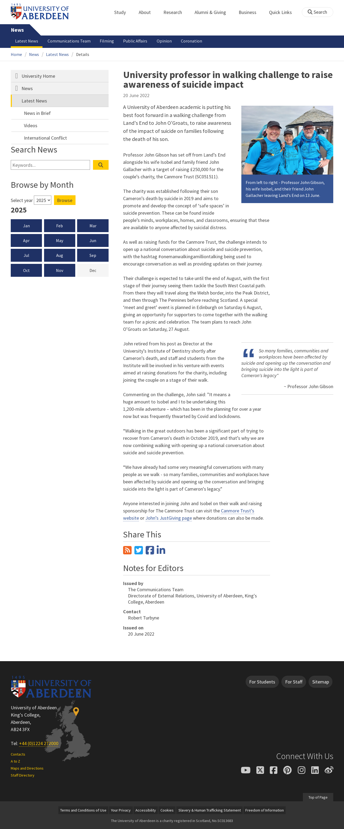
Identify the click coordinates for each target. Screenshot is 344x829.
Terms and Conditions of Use (83, 810)
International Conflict (45, 138)
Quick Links (283, 12)
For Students (262, 682)
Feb (59, 225)
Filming (107, 41)
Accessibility (145, 810)
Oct (26, 270)
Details (82, 54)
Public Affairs (135, 41)
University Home (38, 76)
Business (250, 12)
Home (16, 54)
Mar (92, 225)
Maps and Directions (27, 768)
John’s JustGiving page (168, 518)
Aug (59, 255)
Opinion (164, 41)
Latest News (26, 41)
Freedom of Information (264, 810)
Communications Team (69, 41)
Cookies (167, 810)
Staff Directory (22, 775)
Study (123, 12)
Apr (26, 240)
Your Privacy (121, 810)
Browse (64, 200)
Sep (92, 255)
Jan (26, 225)
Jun (92, 240)
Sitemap (320, 682)
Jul (26, 255)
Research (175, 12)
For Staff (293, 682)
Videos (30, 125)
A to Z (15, 761)
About (148, 12)
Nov (59, 270)
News (17, 30)
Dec (99, 270)
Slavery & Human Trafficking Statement (209, 810)
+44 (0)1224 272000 (38, 743)
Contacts (18, 754)
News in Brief (37, 113)
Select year (22, 200)
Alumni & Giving (213, 12)
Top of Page (317, 797)
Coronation (191, 41)
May (59, 240)
